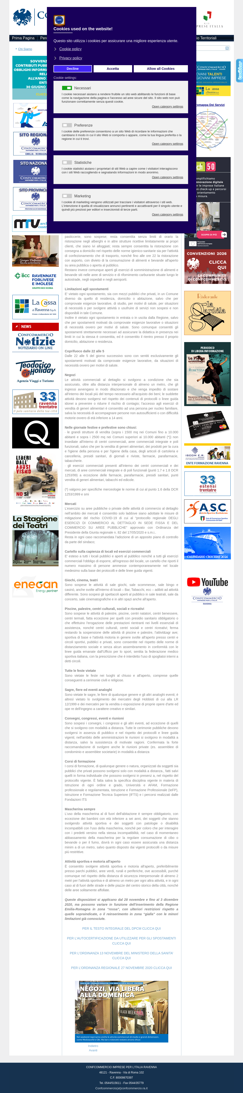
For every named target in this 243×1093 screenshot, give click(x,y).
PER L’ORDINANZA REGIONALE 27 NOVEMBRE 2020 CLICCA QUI (121, 968)
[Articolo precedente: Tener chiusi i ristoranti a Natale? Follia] (93, 1046)
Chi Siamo (25, 49)
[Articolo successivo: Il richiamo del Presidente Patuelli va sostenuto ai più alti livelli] (93, 1050)
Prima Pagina (23, 38)
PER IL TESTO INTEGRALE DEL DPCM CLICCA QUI (121, 928)
